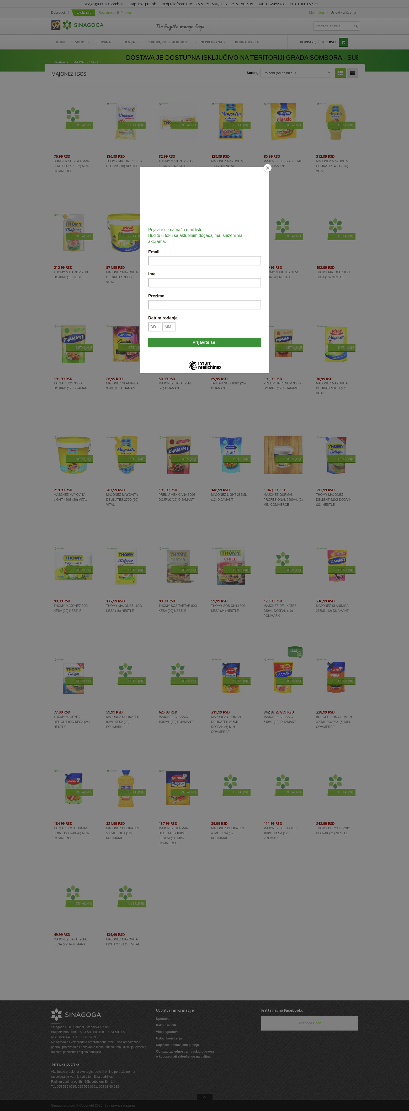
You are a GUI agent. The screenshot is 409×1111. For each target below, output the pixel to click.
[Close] (268, 168)
